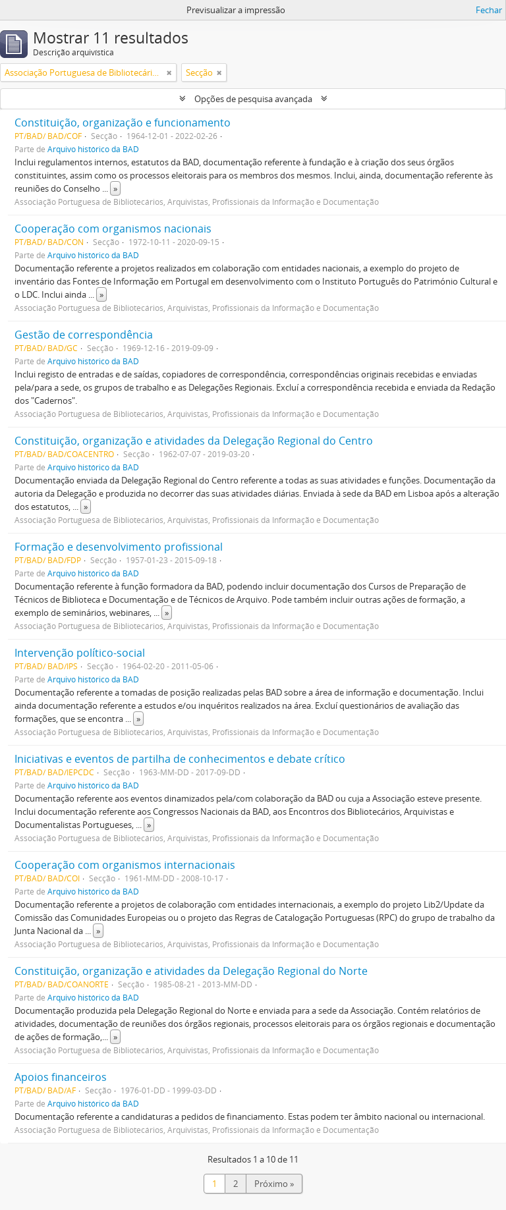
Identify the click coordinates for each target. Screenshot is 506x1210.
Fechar (489, 10)
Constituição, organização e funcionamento (122, 122)
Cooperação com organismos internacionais (124, 865)
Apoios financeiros (60, 1077)
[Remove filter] (169, 72)
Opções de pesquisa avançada (253, 99)
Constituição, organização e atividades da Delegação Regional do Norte (191, 971)
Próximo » (274, 1184)
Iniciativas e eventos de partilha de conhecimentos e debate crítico (179, 759)
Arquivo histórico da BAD (93, 149)
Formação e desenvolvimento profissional (118, 546)
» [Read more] (115, 188)
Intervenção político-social (79, 653)
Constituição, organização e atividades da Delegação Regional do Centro (193, 440)
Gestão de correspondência (83, 334)
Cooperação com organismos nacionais (112, 228)
